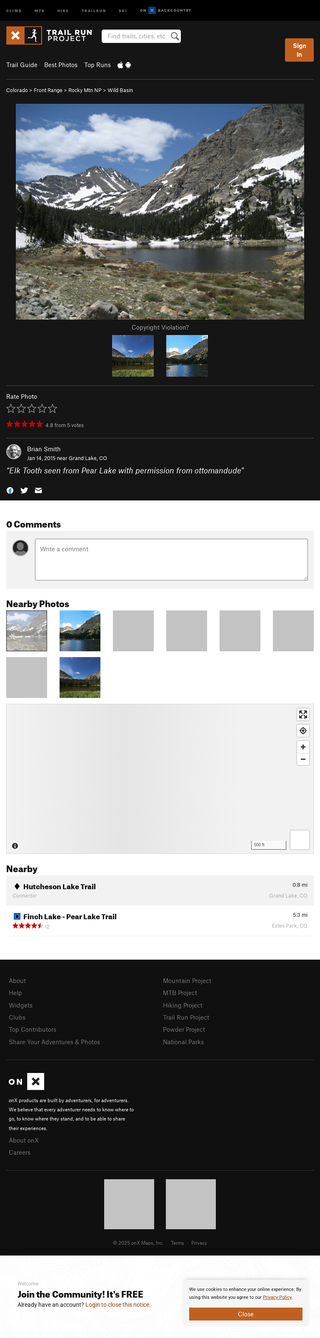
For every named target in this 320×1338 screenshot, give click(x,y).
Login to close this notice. (118, 1304)
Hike (63, 10)
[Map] (160, 778)
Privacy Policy (277, 1297)
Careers (19, 1152)
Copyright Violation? (160, 327)
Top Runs (97, 64)
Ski (123, 10)
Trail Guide (22, 64)
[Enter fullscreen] (303, 714)
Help (15, 992)
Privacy (199, 1242)
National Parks (183, 1041)
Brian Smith (44, 449)
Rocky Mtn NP (85, 90)
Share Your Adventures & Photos (54, 1041)
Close (246, 1314)
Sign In (299, 50)
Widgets (20, 1005)
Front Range (48, 90)
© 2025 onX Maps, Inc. (138, 1242)
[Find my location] (303, 731)
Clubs (17, 1017)
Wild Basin (120, 90)
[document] (245, 1302)
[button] (10, 490)
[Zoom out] (303, 759)
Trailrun (94, 10)
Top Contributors (32, 1029)
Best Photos (61, 64)
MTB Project (180, 992)
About (17, 980)
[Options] (299, 839)
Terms (177, 1242)
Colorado (17, 90)
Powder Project (184, 1029)
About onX (24, 1140)
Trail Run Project (186, 1017)
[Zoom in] (303, 747)
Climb (14, 10)
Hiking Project (182, 1005)
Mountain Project (187, 980)
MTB (40, 10)
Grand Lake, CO (88, 458)
